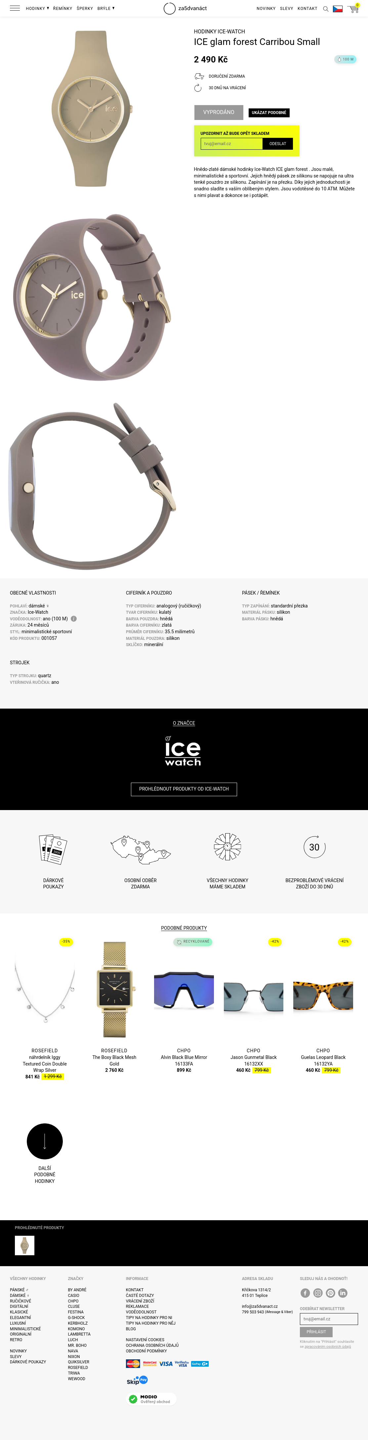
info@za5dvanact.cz (260, 1306)
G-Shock (76, 1317)
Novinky (18, 1351)
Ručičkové (20, 1301)
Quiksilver (78, 1362)
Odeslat (277, 143)
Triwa (74, 1373)
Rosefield (78, 1367)
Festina (76, 1312)
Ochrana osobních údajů (152, 1345)
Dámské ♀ (20, 1295)
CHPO (73, 1301)
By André (77, 1290)
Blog (131, 1329)
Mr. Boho (77, 1345)
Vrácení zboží (140, 1301)
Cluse (74, 1306)
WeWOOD (76, 1379)
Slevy (15, 1356)
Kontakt (134, 1290)
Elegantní (20, 1317)
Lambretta (79, 1334)
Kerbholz (78, 1323)
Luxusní (18, 1323)
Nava (73, 1351)
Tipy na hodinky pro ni (149, 1317)
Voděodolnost (141, 1312)
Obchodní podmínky (146, 1351)
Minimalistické (25, 1329)
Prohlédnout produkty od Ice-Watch (184, 789)
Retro (16, 1340)
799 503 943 (253, 1312)
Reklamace (137, 1306)
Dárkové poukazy (28, 1362)
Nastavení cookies (145, 1340)
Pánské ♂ (19, 1290)
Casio (73, 1295)
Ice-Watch (231, 31)
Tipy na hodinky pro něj (151, 1323)
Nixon (74, 1356)
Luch (73, 1340)
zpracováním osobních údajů (328, 1346)
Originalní (20, 1334)
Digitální (19, 1306)
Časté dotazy (140, 1295)
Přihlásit (316, 1332)
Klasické (19, 1312)
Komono (76, 1329)
